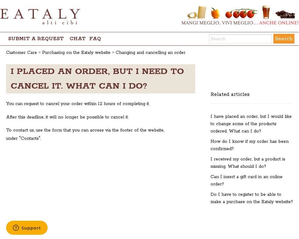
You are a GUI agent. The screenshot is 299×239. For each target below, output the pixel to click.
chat (78, 39)
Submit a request (36, 39)
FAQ (95, 39)
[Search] (240, 39)
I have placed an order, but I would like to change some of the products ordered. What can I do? (251, 124)
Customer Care (21, 52)
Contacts (30, 138)
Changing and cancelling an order (151, 52)
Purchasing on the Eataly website (76, 52)
